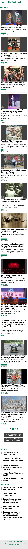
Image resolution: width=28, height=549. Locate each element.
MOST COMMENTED (4, 484)
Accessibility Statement (14, 544)
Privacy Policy (21, 543)
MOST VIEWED (3, 449)
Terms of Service (15, 543)
